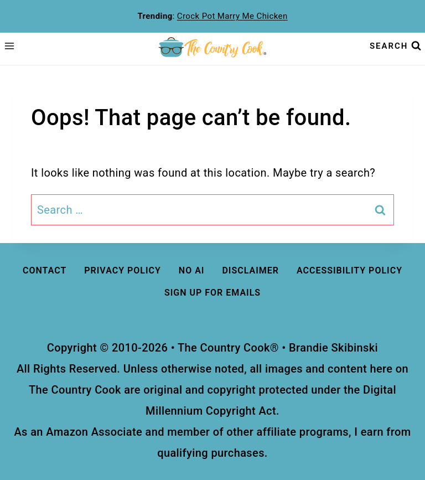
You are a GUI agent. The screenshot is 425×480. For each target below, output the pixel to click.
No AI (192, 270)
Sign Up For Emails (212, 292)
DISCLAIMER (250, 270)
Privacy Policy (122, 270)
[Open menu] (9, 46)
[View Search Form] (395, 45)
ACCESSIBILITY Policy (349, 270)
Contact (44, 270)
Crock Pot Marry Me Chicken (232, 16)
